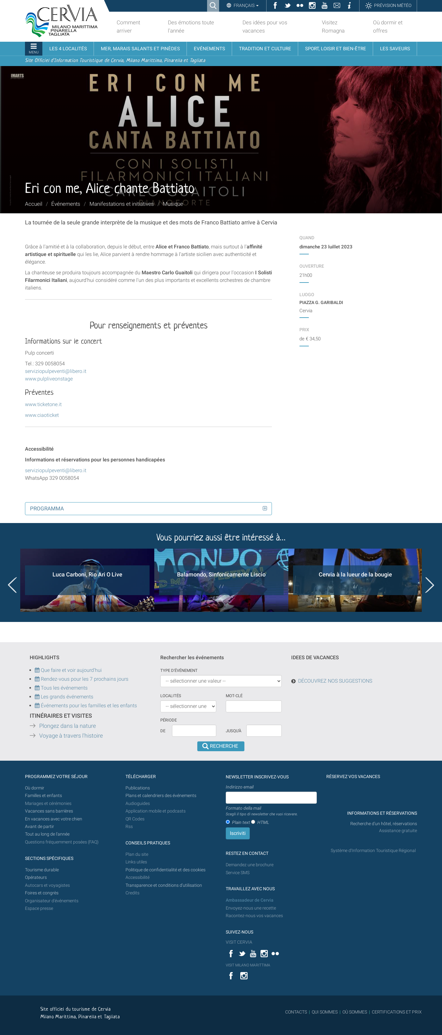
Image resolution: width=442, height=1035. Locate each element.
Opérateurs (36, 877)
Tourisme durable (42, 870)
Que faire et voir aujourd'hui (68, 670)
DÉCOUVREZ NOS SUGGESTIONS (335, 681)
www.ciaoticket (42, 415)
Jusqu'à (233, 730)
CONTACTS (296, 1011)
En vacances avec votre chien (54, 819)
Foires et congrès (41, 893)
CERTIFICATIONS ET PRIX (397, 1011)
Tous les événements (61, 688)
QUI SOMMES (325, 1011)
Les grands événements (66, 697)
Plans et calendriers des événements (161, 795)
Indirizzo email (240, 786)
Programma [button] (47, 508)
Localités (170, 695)
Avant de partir (39, 826)
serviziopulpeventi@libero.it (55, 371)
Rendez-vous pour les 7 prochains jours (84, 679)
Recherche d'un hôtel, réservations (383, 823)
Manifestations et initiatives (121, 204)
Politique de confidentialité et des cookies (166, 870)
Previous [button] (12, 585)
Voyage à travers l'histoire (71, 736)
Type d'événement (179, 670)
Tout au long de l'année (47, 834)
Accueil (33, 204)
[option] (87, 580)
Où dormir (34, 788)
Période (168, 720)
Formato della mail (262, 811)
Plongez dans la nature (67, 726)
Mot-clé (234, 695)
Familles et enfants (43, 795)
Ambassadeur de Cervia (249, 900)
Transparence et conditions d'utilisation (164, 885)
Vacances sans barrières (49, 811)
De (162, 730)
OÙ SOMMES (354, 1011)
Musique (173, 204)
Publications (138, 788)
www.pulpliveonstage (49, 379)
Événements (65, 204)
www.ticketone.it (43, 404)
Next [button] (430, 585)
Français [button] (246, 5)
